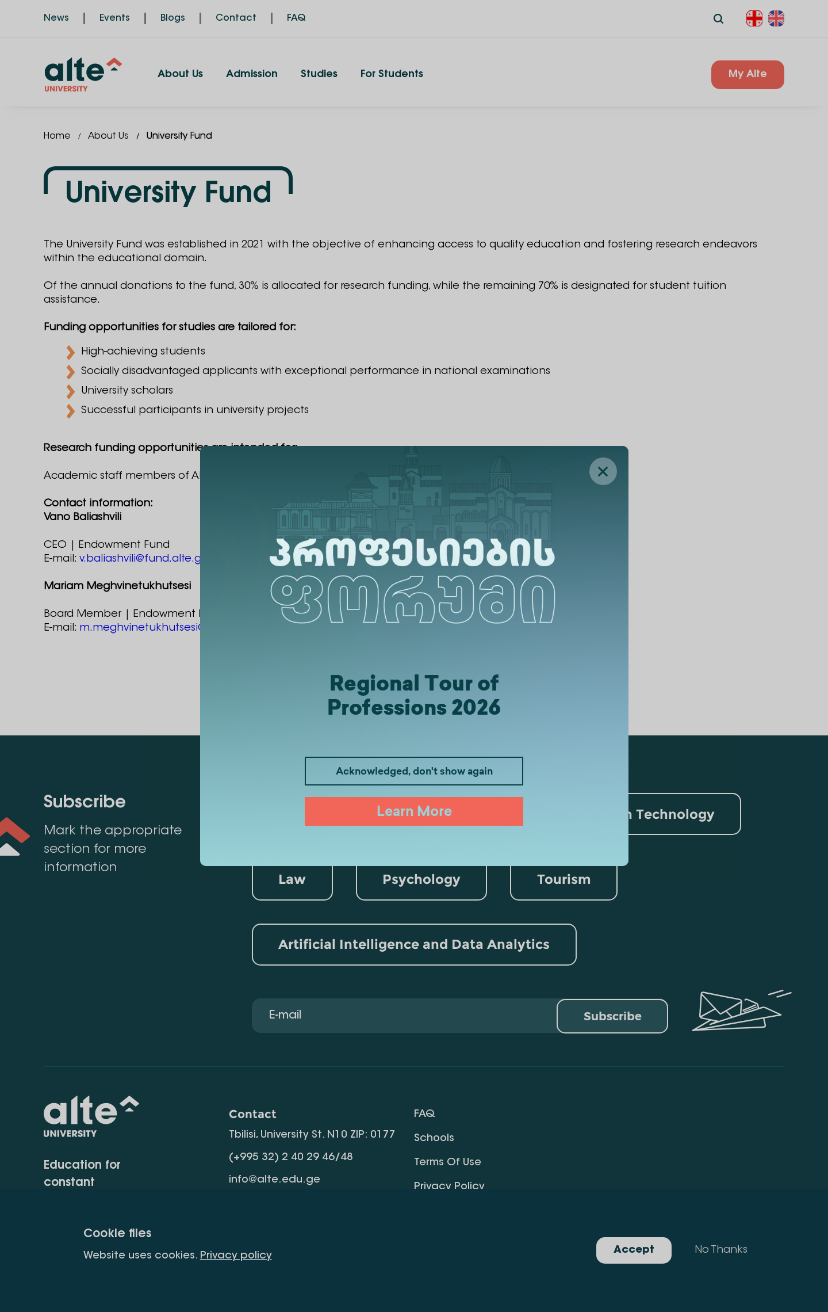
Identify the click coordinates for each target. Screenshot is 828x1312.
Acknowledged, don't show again (414, 772)
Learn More (414, 813)
